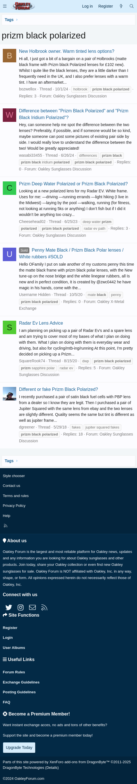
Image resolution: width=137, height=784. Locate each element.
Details (52, 767)
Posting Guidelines (19, 692)
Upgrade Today (19, 747)
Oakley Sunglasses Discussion (80, 96)
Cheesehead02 (32, 221)
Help (6, 516)
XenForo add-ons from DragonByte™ (79, 762)
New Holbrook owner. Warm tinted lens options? (66, 51)
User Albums (14, 648)
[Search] (131, 6)
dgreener (27, 427)
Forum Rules (14, 672)
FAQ (6, 702)
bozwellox (27, 89)
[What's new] (121, 6)
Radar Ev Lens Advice (41, 323)
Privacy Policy (14, 505)
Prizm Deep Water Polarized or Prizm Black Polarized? (73, 183)
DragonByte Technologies (23, 767)
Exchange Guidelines (21, 682)
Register (10, 628)
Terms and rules (16, 496)
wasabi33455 (30, 155)
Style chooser (14, 476)
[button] (5, 6)
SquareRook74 (32, 361)
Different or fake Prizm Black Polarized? (58, 389)
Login (8, 637)
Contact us (11, 486)
